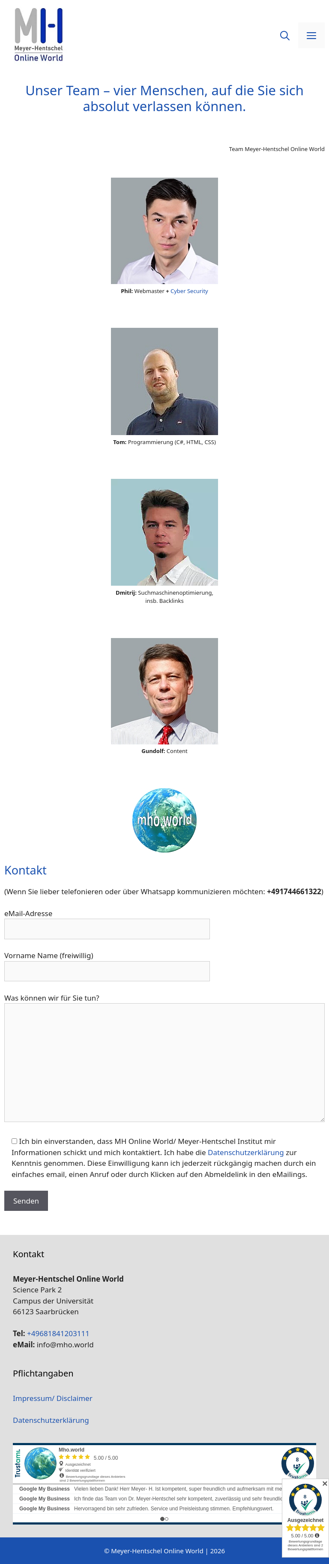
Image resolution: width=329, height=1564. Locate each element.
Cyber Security (189, 291)
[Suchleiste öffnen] (285, 35)
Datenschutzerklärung (246, 1152)
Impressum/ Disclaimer (53, 1398)
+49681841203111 (58, 1333)
